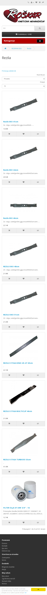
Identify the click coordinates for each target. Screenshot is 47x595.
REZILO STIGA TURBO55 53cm (17, 459)
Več (26, 593)
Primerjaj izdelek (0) (9, 71)
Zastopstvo (6, 558)
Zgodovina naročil (8, 579)
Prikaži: (42, 82)
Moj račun (5, 576)
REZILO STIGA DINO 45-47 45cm (18, 363)
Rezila (29, 48)
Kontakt (4, 546)
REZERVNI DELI (17, 48)
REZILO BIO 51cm (11, 314)
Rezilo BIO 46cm (10, 218)
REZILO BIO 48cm (11, 266)
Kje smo (5, 548)
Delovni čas (6, 551)
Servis (4, 560)
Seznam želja (6, 581)
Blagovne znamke (8, 567)
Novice (4, 584)
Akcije (4, 569)
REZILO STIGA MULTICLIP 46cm (17, 411)
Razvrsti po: (41, 75)
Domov (4, 543)
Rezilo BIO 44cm (10, 170)
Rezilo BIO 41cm (10, 121)
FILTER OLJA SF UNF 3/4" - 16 (16, 507)
